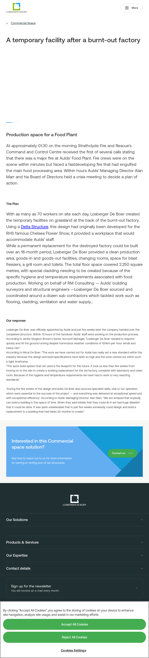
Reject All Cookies (74, 637)
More (131, 8)
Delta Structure (34, 226)
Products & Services (22, 542)
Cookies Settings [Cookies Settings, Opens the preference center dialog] (73, 650)
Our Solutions (17, 520)
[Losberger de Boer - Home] (74, 500)
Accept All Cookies (74, 624)
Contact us (118, 453)
